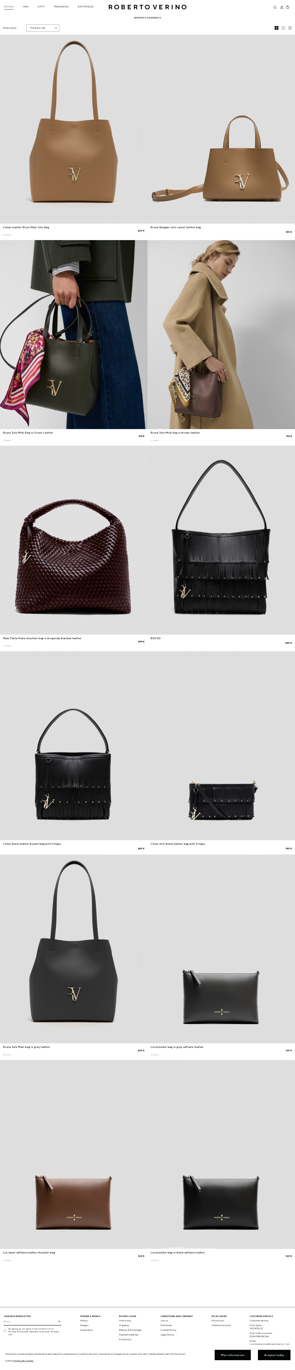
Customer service (259, 1320)
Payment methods (128, 1334)
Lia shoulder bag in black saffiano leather (178, 1252)
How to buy (125, 1320)
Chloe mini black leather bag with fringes (178, 843)
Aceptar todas (274, 1355)
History (84, 1320)
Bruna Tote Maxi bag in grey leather (26, 1046)
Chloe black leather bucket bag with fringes (32, 843)
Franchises (166, 1325)
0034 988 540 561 (259, 1336)
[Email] (30, 1321)
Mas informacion (233, 1355)
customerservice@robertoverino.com (269, 1344)
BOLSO (156, 638)
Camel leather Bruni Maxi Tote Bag (26, 227)
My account (217, 1320)
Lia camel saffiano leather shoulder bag (29, 1252)
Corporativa (86, 1330)
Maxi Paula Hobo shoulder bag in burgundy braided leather (42, 638)
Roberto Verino (147, 7)
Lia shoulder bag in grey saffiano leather (177, 1046)
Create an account (221, 1325)
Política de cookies (23, 1360)
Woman (9, 6)
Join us (164, 1320)
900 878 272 (256, 1328)
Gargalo (84, 1325)
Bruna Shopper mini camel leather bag (176, 227)
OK (58, 1321)
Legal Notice (167, 1334)
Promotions (125, 1339)
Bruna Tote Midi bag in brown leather (175, 432)
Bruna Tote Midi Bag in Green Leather (28, 432)
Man (26, 6)
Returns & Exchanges (130, 1330)
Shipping (124, 1325)
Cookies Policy (168, 1330)
